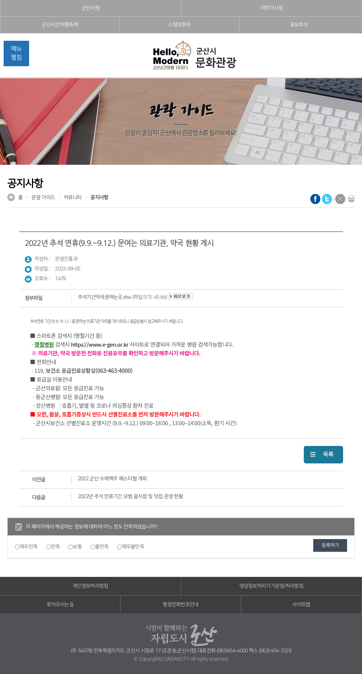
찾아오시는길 (60, 604)
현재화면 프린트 (350, 199)
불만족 (101, 547)
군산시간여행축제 (59, 25)
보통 (77, 547)
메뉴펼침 (16, 53)
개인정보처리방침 (90, 586)
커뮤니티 (72, 197)
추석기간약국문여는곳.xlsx (104, 297)
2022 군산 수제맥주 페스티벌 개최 (112, 479)
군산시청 (91, 8)
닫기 (340, 199)
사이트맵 (301, 604)
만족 (55, 547)
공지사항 (99, 197)
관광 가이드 (43, 197)
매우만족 (28, 547)
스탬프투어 (179, 25)
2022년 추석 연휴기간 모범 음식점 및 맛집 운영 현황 (130, 496)
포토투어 (299, 25)
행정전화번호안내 (180, 604)
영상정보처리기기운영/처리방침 (271, 586)
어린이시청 (271, 8)
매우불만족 (133, 547)
